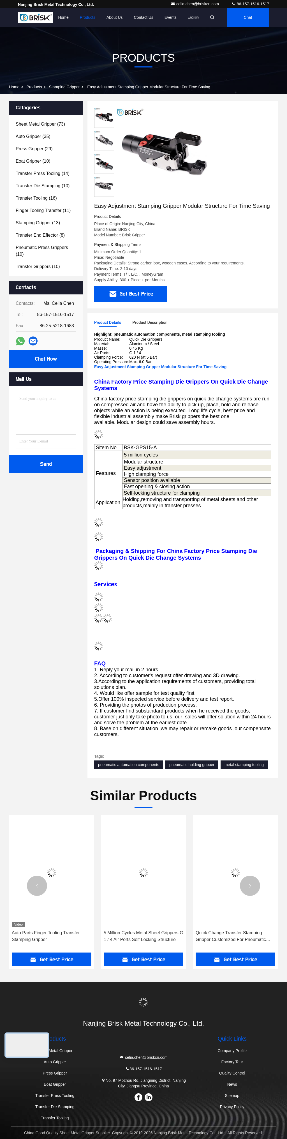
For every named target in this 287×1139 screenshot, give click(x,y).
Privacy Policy (232, 1107)
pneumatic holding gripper (191, 764)
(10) (33, 161)
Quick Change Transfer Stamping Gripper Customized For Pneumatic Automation (231, 936)
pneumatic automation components (128, 764)
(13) (38, 222)
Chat (248, 17)
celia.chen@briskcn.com (195, 4)
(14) (43, 173)
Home (63, 17)
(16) (36, 198)
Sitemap (232, 1095)
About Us (115, 17)
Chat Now (46, 359)
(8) (40, 235)
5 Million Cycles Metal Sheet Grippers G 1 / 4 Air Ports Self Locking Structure (143, 936)
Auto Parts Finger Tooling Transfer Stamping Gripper (46, 936)
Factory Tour (232, 1062)
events (171, 17)
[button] (37, 886)
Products (87, 17)
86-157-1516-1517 (250, 4)
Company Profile (232, 1050)
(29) (34, 148)
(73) (40, 124)
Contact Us (143, 17)
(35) (33, 136)
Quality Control (232, 1073)
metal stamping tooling (244, 764)
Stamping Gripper (64, 87)
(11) (43, 210)
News (232, 1084)
